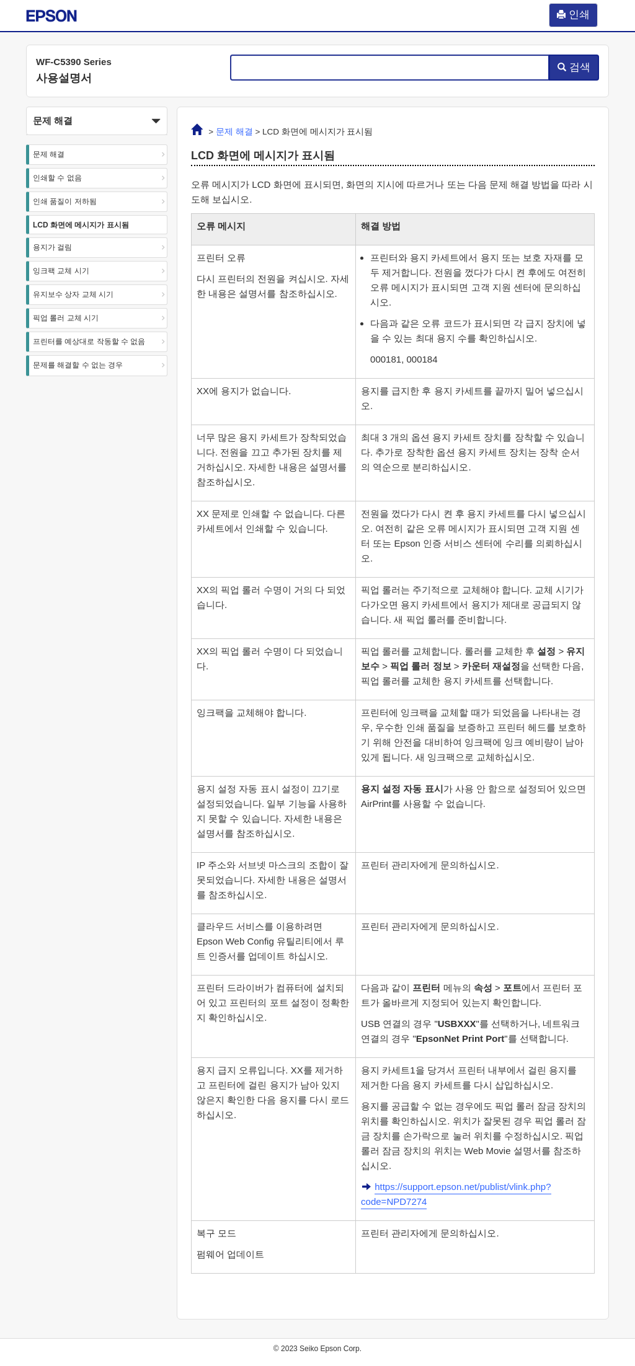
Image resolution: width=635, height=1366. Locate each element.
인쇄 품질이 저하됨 (65, 201)
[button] (96, 121)
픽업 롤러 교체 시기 (66, 318)
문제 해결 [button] (97, 121)
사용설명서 (64, 78)
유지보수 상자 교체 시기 (73, 294)
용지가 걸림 (52, 247)
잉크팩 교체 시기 (61, 271)
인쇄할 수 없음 (57, 178)
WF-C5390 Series (74, 61)
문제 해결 (48, 154)
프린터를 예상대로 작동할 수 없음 (89, 341)
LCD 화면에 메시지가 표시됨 (81, 225)
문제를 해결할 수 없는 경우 (78, 365)
